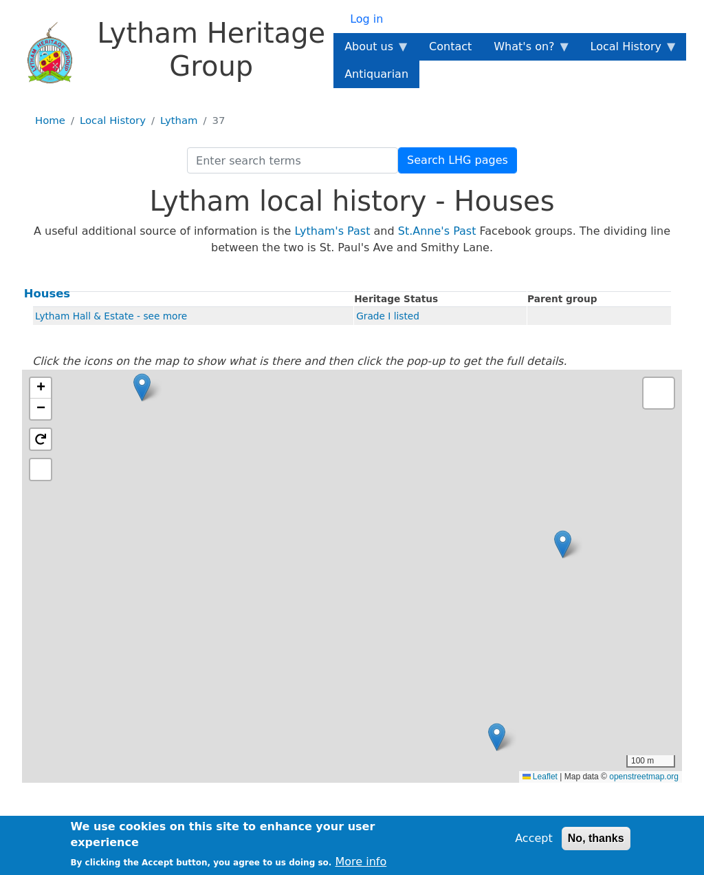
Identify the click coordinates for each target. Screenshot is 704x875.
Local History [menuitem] (629, 50)
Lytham (179, 120)
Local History (113, 120)
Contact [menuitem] (450, 46)
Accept (534, 838)
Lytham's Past (333, 231)
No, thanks (596, 838)
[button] (142, 387)
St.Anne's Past (437, 231)
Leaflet (540, 776)
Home (50, 120)
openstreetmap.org (644, 776)
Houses (47, 293)
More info (360, 861)
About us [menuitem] (371, 50)
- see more (162, 315)
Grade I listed (387, 315)
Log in (366, 18)
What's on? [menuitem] (527, 50)
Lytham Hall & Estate (84, 315)
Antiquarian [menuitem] (376, 74)
